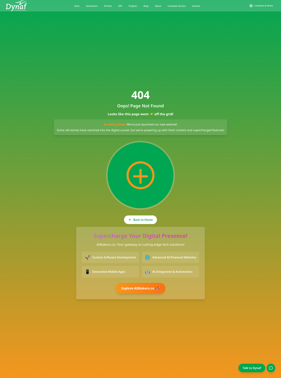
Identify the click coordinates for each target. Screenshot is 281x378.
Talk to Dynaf (252, 368)
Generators (92, 6)
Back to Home (140, 220)
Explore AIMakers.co (140, 288)
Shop (146, 6)
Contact (196, 6)
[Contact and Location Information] (261, 6)
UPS (120, 6)
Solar (77, 6)
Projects (133, 6)
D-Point (108, 6)
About (158, 6)
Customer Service (177, 6)
